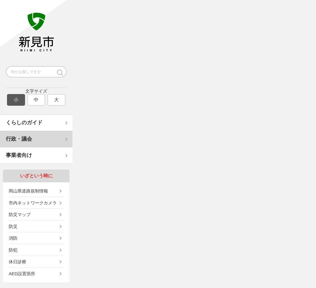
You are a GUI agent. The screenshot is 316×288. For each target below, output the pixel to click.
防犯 (13, 250)
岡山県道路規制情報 (28, 190)
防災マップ (20, 214)
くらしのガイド (24, 123)
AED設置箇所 (22, 273)
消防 (13, 238)
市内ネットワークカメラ (33, 202)
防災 (13, 226)
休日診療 (17, 261)
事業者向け (19, 155)
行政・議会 (19, 139)
